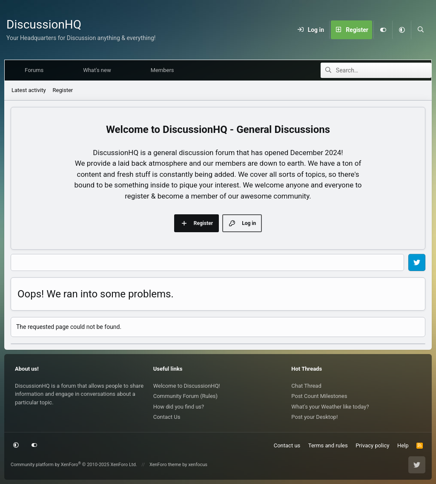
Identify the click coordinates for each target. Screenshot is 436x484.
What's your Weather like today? (330, 406)
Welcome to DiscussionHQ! (186, 386)
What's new (99, 70)
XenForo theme (165, 464)
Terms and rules (328, 445)
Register (63, 90)
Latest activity (28, 90)
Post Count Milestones (319, 396)
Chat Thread (306, 386)
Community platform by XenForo (74, 464)
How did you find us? (178, 406)
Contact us (287, 445)
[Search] (420, 29)
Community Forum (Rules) (185, 396)
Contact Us (167, 417)
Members (164, 70)
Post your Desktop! (314, 417)
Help (403, 445)
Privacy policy (372, 445)
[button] (401, 29)
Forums (35, 70)
